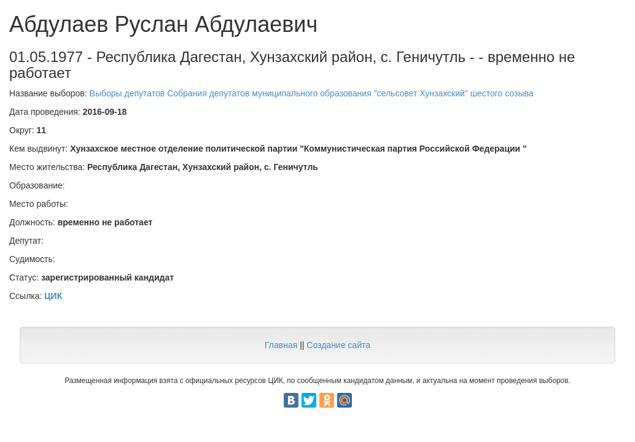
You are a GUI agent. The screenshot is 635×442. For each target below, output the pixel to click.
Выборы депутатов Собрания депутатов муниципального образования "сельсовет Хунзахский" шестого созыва (312, 93)
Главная (281, 345)
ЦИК (53, 296)
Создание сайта (338, 345)
